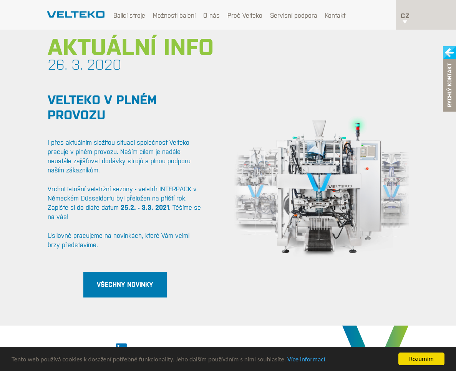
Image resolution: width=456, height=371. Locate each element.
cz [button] (405, 17)
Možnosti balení (174, 15)
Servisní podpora (293, 15)
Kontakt (335, 15)
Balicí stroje (129, 15)
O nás (211, 15)
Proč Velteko (244, 15)
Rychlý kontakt (449, 86)
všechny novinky (125, 284)
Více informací (306, 359)
